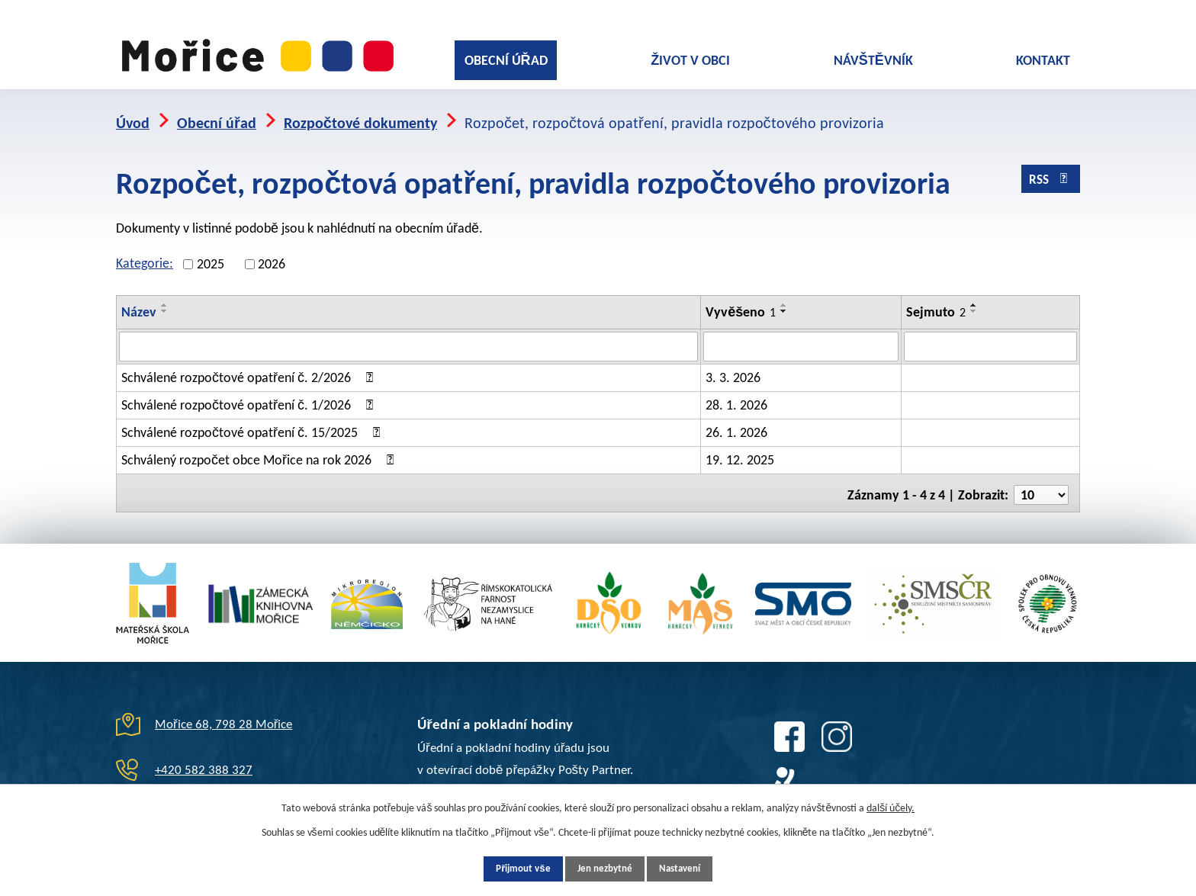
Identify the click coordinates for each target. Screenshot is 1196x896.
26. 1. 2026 (736, 421)
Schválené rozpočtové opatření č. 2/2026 (249, 366)
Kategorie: (144, 252)
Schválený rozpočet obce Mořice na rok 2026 (260, 448)
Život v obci (690, 60)
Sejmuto (936, 301)
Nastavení (691, 868)
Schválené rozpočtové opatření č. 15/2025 (253, 421)
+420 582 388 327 (203, 755)
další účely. (890, 806)
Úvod (133, 112)
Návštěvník (873, 60)
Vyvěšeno (741, 301)
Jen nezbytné (604, 868)
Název (138, 301)
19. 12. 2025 (740, 448)
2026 (271, 253)
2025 (210, 253)
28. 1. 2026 (736, 393)
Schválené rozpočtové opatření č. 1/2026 (249, 393)
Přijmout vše (511, 868)
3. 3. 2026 (733, 366)
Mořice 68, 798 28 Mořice (223, 709)
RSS (1049, 171)
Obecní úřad (506, 60)
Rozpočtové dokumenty (360, 112)
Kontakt (1043, 60)
